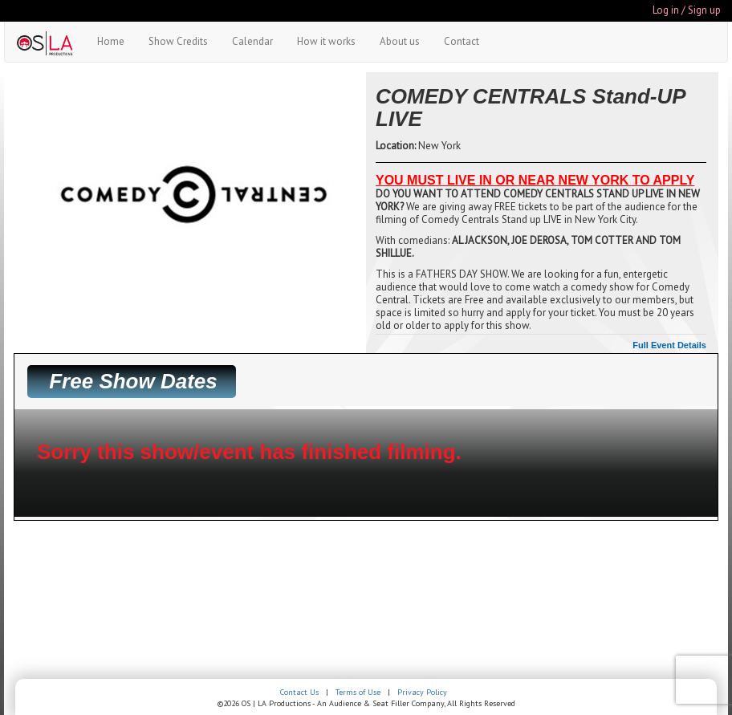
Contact (461, 41)
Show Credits (178, 41)
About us (400, 41)
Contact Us (299, 692)
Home (110, 41)
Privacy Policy (422, 692)
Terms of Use (358, 692)
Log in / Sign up (687, 10)
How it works (326, 41)
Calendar (252, 41)
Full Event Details (669, 345)
